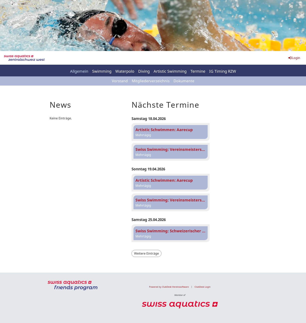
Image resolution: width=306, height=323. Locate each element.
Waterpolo (124, 71)
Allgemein (79, 71)
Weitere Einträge (146, 253)
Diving (144, 71)
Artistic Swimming (170, 71)
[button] (171, 132)
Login (294, 58)
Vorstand (120, 80)
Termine (197, 71)
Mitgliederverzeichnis (151, 80)
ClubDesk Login (203, 286)
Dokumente (183, 80)
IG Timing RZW (222, 71)
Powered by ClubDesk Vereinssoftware (169, 286)
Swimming (101, 71)
